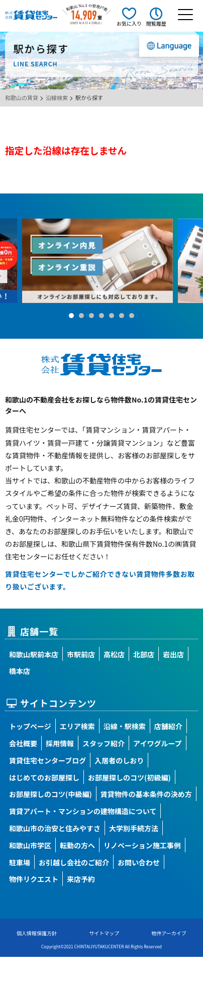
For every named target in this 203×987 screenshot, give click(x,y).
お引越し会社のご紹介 (74, 862)
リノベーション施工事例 (142, 845)
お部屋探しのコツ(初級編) (129, 777)
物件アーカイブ (168, 933)
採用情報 (60, 743)
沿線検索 (57, 97)
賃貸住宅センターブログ (47, 760)
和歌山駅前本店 (33, 654)
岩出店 (173, 654)
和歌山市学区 (30, 845)
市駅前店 (81, 654)
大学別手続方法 (133, 828)
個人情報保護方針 (37, 933)
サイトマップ (104, 933)
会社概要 (23, 743)
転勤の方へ (77, 845)
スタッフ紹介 (103, 743)
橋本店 (19, 671)
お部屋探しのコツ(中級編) (50, 794)
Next (190, 261)
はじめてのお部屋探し (44, 777)
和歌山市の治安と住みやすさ (54, 828)
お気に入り (129, 23)
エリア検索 (77, 726)
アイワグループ (157, 743)
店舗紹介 (168, 726)
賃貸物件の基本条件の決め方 (146, 794)
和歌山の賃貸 (21, 97)
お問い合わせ (139, 862)
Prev (13, 261)
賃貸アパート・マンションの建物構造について (82, 811)
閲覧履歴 (156, 23)
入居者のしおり (119, 760)
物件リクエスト (33, 879)
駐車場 (19, 862)
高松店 (114, 654)
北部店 (143, 654)
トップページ (30, 726)
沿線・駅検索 (125, 726)
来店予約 (81, 879)
